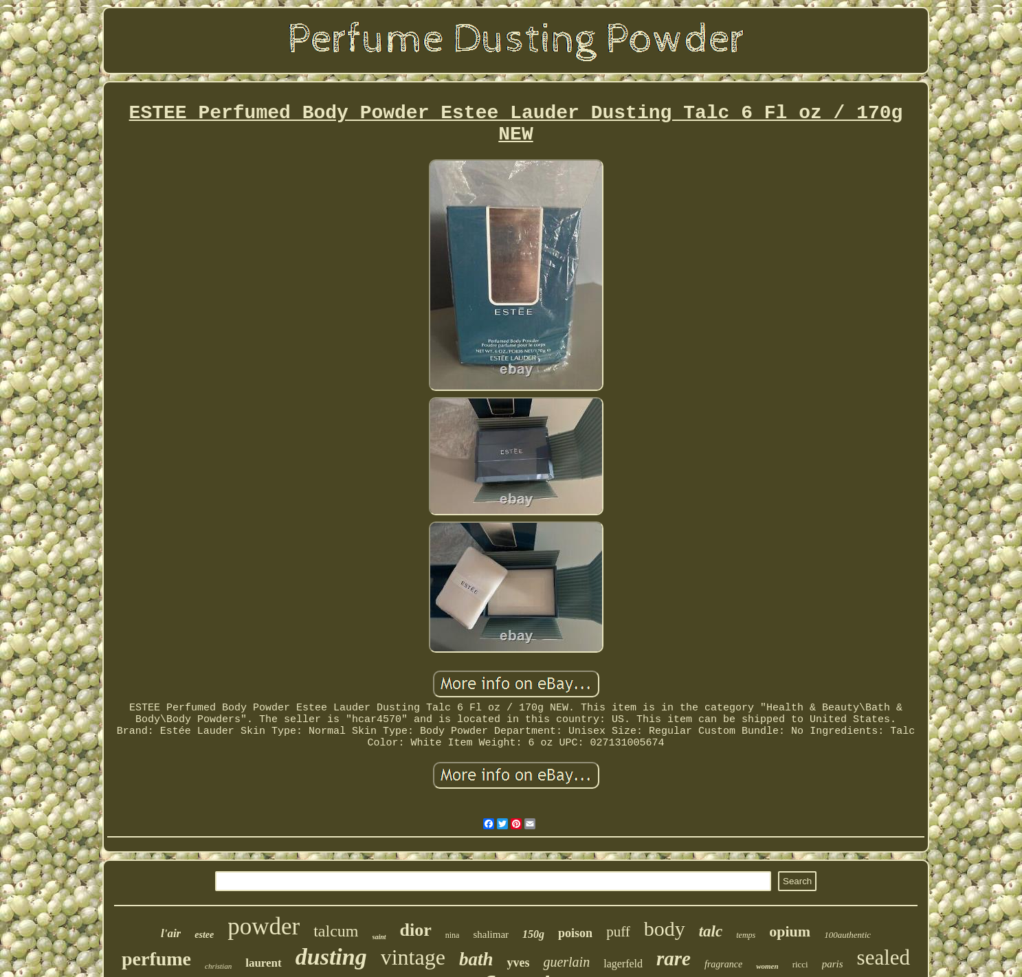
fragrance (723, 964)
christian (218, 966)
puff (618, 931)
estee (204, 935)
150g (533, 934)
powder (263, 926)
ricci (800, 964)
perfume (156, 958)
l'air (171, 933)
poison (575, 933)
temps (745, 935)
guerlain (566, 961)
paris (832, 963)
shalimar (491, 934)
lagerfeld (623, 963)
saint (379, 937)
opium (789, 931)
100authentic (847, 935)
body (664, 928)
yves (518, 962)
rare (673, 958)
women (767, 966)
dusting (331, 956)
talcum (335, 931)
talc (711, 931)
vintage (413, 957)
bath (476, 959)
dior (416, 930)
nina (452, 935)
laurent (263, 962)
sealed (883, 957)
